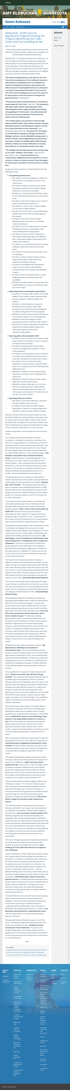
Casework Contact (63, 982)
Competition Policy (43, 1069)
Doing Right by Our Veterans (18, 997)
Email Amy (63, 978)
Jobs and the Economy (43, 981)
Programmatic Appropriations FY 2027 (18, 1064)
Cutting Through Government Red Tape (17, 990)
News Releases (17, 21)
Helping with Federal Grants (18, 982)
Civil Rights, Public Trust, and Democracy (43, 1030)
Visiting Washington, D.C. (17, 1057)
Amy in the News (57, 39)
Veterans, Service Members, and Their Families (43, 1020)
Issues (43, 970)
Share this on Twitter (64, 22)
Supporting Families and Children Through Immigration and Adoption (17, 1006)
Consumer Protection (43, 1060)
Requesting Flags (17, 1023)
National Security (42, 1012)
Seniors (42, 1037)
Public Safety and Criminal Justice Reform (44, 1052)
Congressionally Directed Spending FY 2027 (18, 1072)
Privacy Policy (11, 1087)
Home (7, 27)
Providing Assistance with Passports (18, 1016)
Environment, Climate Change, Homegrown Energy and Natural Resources (44, 998)
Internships (17, 1051)
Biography (5, 976)
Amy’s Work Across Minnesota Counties (29, 977)
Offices (62, 974)
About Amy (5, 971)
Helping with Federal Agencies (17, 976)
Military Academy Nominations (17, 1037)
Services (17, 970)
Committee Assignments (6, 981)
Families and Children (43, 1041)
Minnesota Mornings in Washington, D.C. (17, 1045)
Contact (64, 970)
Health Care (43, 1007)
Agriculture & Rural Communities (44, 987)
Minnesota (31, 970)
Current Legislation (43, 975)
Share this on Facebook (62, 22)
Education (43, 1046)
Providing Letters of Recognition (17, 1029)
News (12, 27)
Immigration (43, 1064)
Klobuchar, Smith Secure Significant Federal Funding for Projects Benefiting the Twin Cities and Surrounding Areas (25, 37)
